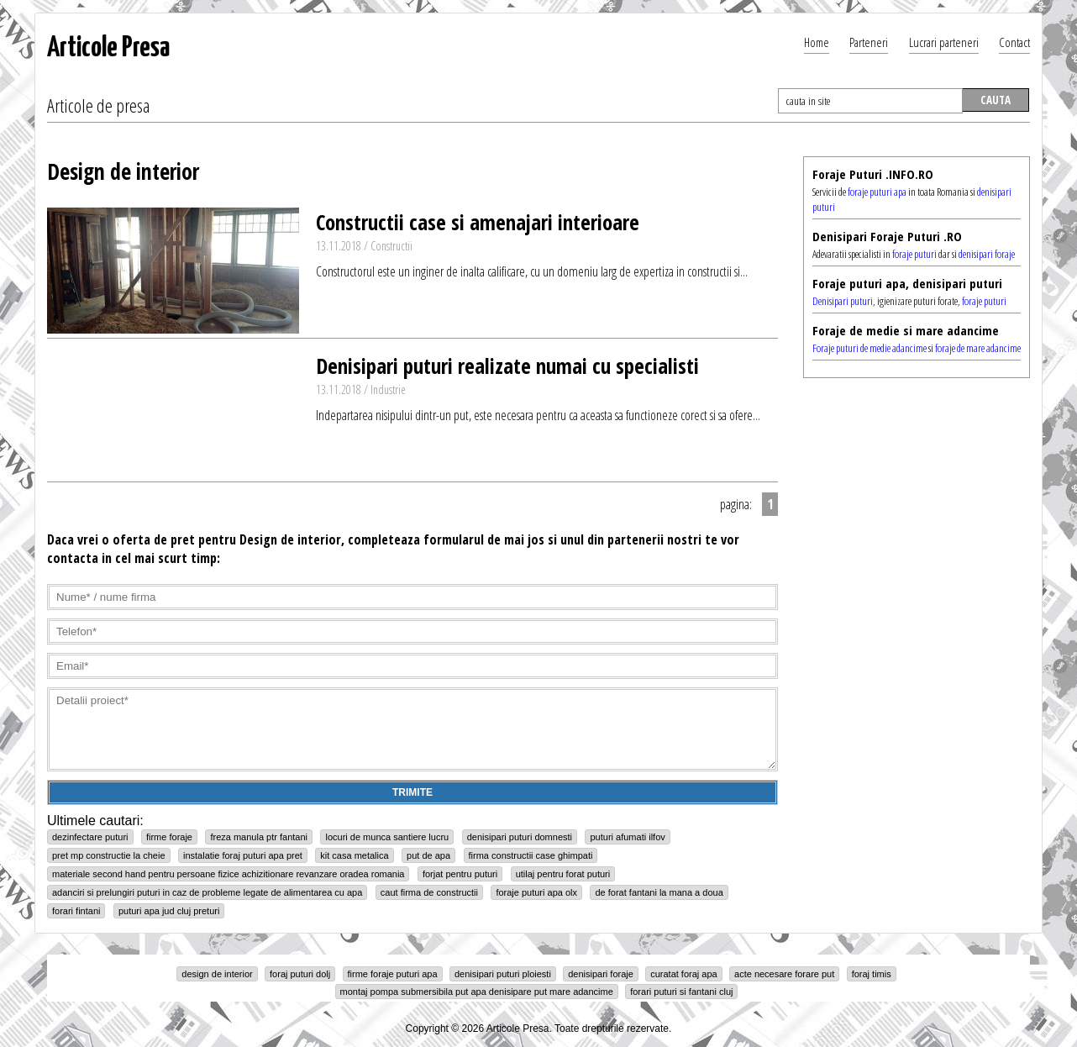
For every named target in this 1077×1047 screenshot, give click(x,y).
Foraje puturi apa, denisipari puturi (907, 283)
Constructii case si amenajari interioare (477, 222)
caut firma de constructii (429, 892)
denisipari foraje (987, 253)
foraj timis (871, 974)
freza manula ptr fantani (258, 837)
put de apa (428, 855)
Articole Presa (108, 48)
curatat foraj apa (683, 974)
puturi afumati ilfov (627, 837)
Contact (1014, 42)
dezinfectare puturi (90, 837)
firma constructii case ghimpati (531, 855)
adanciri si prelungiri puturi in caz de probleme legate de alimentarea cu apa (207, 892)
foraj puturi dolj (300, 974)
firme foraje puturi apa (393, 974)
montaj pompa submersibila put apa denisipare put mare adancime (476, 991)
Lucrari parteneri (944, 42)
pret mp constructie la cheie (108, 855)
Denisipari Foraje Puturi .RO (887, 236)
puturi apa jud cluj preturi (168, 911)
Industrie (388, 389)
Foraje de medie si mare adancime (905, 330)
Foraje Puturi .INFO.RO (872, 174)
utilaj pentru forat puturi (563, 874)
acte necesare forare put (784, 974)
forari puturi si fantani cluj (681, 991)
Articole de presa (98, 105)
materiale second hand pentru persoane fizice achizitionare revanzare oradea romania (228, 874)
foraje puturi (914, 253)
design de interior (216, 974)
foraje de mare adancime (978, 347)
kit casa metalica (354, 855)
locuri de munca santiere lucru (387, 837)
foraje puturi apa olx (536, 892)
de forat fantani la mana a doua (658, 892)
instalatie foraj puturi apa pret (242, 855)
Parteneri (868, 42)
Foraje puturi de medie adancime (869, 347)
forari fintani (76, 911)
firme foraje (169, 837)
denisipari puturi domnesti (519, 837)
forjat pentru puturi (460, 874)
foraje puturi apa (877, 191)
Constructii (391, 246)
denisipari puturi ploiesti (502, 974)
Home (816, 42)
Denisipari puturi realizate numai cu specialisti (507, 365)
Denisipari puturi (842, 300)
